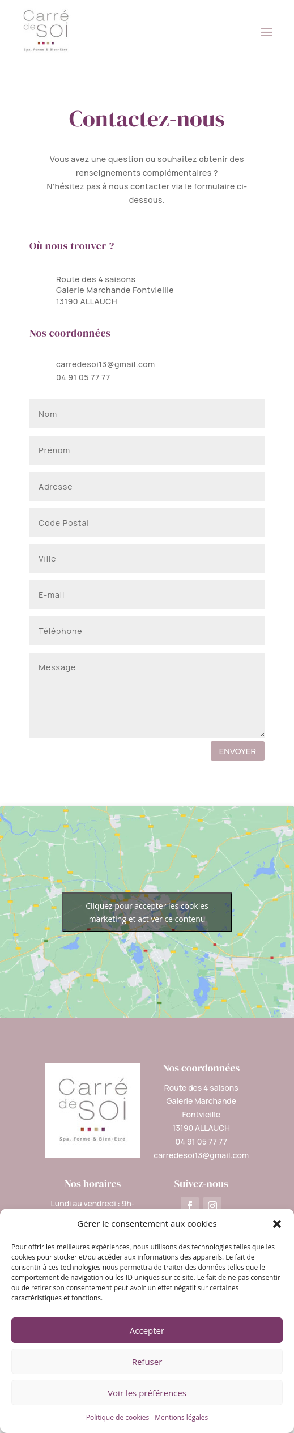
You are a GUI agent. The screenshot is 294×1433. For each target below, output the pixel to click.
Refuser (147, 1361)
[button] (277, 1224)
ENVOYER (237, 751)
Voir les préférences (147, 1392)
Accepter (147, 1330)
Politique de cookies (118, 1417)
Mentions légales (181, 1417)
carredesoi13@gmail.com (105, 364)
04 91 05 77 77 (83, 377)
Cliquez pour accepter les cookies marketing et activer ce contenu (147, 912)
